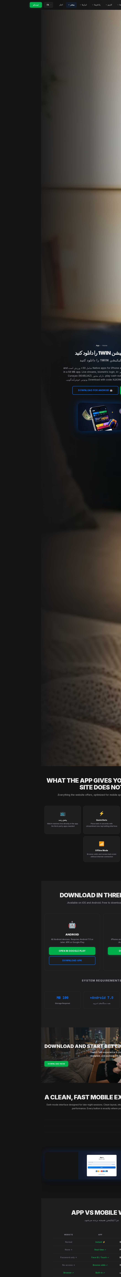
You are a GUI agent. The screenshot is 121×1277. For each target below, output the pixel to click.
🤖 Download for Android (54, 390)
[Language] (8, 5)
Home (63, 345)
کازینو (68, 5)
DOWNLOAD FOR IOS (90, 950)
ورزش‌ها (80, 5)
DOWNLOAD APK (31, 960)
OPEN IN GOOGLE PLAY (31, 950)
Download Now (15, 1067)
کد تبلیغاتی (93, 5)
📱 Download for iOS (98, 390)
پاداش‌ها (55, 5)
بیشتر (31, 5)
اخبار (21, 5)
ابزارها (42, 5)
